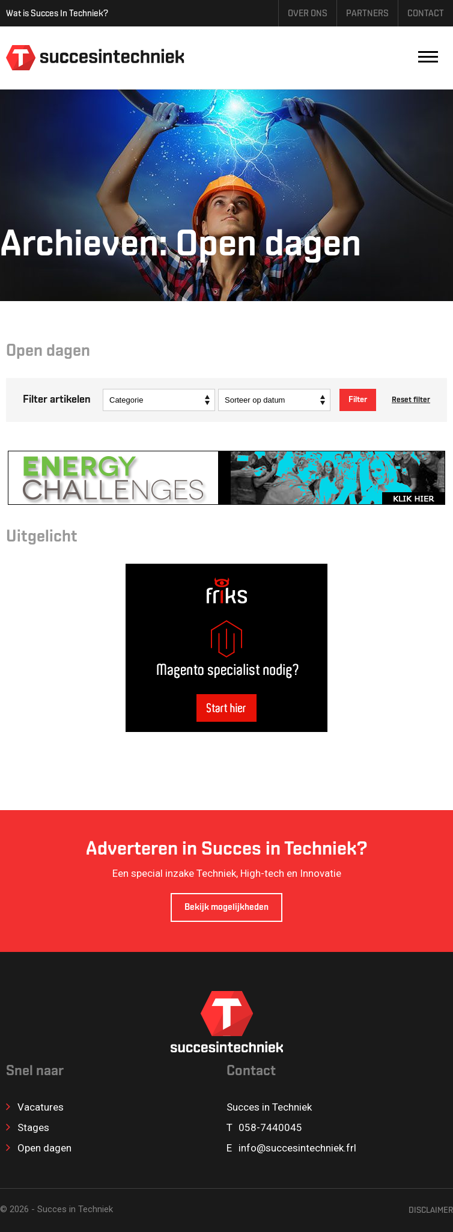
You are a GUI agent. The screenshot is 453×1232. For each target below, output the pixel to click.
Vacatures (35, 1107)
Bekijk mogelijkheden (226, 907)
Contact (425, 14)
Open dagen (38, 1148)
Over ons (307, 14)
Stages (27, 1127)
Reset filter (411, 400)
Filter (357, 399)
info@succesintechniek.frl (297, 1148)
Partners (367, 14)
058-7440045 (270, 1127)
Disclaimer (431, 1210)
